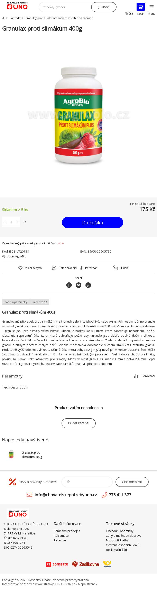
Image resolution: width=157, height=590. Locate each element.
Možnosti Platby (117, 540)
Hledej (105, 7)
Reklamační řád (116, 550)
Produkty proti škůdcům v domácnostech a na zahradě (59, 18)
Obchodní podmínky (119, 531)
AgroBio (20, 256)
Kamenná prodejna (67, 531)
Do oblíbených (33, 268)
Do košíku (92, 222)
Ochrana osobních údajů (122, 545)
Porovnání (91, 268)
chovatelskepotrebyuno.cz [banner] (20, 6)
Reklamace (61, 535)
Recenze (60, 540)
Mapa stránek (87, 584)
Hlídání (124, 268)
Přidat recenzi (78, 423)
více (61, 243)
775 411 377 (120, 495)
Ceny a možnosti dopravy (123, 535)
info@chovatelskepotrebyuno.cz (66, 495)
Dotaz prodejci (68, 268)
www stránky (44, 584)
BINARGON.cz (65, 584)
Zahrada (15, 18)
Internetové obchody (17, 584)
